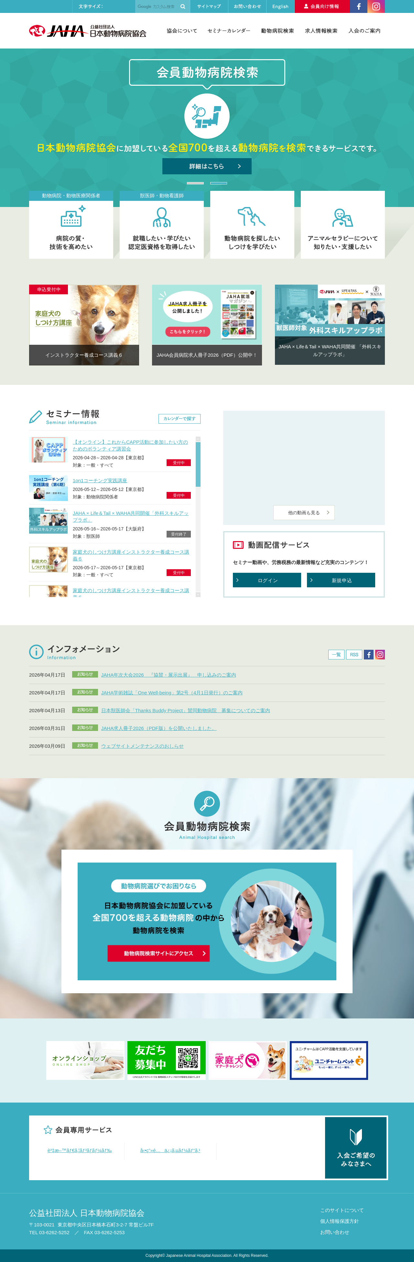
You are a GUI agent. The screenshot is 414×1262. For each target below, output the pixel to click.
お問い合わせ (334, 1232)
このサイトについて (342, 1210)
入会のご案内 (364, 30)
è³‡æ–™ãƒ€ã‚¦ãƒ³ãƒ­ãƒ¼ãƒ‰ (80, 1150)
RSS (354, 654)
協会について (182, 30)
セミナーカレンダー (229, 30)
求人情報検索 (321, 30)
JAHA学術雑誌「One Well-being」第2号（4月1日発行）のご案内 (172, 692)
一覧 (336, 654)
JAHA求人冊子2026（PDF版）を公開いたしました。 (159, 728)
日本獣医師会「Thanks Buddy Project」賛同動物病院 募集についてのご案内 (185, 710)
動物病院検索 (277, 30)
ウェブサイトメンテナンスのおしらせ (142, 746)
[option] (84, 325)
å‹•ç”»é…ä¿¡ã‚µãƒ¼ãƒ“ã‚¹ (170, 1150)
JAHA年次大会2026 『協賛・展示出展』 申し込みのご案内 (168, 675)
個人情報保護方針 (339, 1221)
